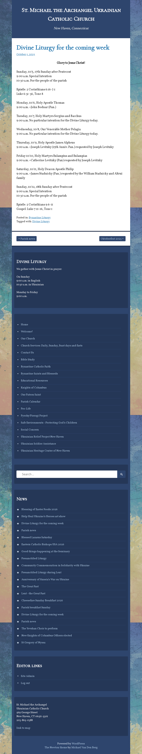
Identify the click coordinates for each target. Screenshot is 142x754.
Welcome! (27, 331)
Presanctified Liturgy (34, 558)
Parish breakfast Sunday (35, 607)
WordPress (78, 744)
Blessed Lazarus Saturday (36, 537)
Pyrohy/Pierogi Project (34, 416)
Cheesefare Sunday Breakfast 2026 (42, 600)
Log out (25, 683)
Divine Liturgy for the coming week (62, 47)
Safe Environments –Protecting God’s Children (49, 423)
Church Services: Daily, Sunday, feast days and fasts (51, 345)
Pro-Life (26, 409)
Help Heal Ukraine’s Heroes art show (43, 516)
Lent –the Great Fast (33, 593)
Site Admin (28, 676)
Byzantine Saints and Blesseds (39, 374)
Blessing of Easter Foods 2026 (39, 509)
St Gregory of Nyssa (33, 642)
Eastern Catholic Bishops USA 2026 (42, 544)
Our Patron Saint (31, 395)
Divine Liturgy (41, 221)
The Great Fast (30, 586)
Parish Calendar (30, 402)
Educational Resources (34, 381)
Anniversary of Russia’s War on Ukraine (45, 579)
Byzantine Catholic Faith (36, 367)
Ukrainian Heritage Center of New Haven (45, 451)
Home (24, 324)
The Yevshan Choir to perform (39, 628)
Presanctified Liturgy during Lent (41, 572)
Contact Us (27, 352)
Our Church (28, 338)
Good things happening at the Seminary (45, 551)
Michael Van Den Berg (84, 747)
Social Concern (30, 430)
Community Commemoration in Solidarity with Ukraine (55, 565)
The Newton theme (56, 747)
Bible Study (28, 360)
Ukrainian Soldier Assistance (38, 444)
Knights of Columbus (34, 388)
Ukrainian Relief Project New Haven (42, 437)
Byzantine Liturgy (40, 217)
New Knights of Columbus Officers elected (46, 635)
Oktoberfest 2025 (111, 239)
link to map (23, 728)
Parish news (28, 239)
